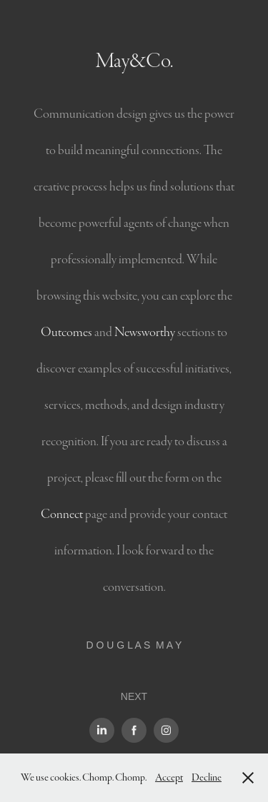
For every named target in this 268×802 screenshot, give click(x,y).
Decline (207, 777)
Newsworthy (144, 332)
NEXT (134, 696)
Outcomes (66, 332)
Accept (169, 777)
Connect (62, 514)
